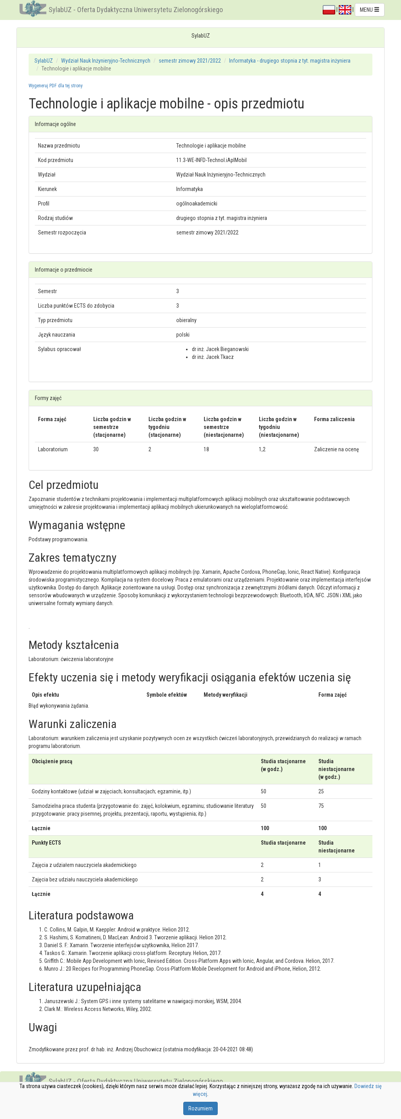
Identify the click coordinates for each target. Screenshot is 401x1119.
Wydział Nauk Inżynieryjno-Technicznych (105, 61)
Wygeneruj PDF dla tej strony (56, 85)
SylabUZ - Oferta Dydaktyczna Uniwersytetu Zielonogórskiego (136, 9)
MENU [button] (369, 10)
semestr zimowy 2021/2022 (190, 61)
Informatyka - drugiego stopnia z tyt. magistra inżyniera (289, 61)
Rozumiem (200, 1108)
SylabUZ (43, 61)
